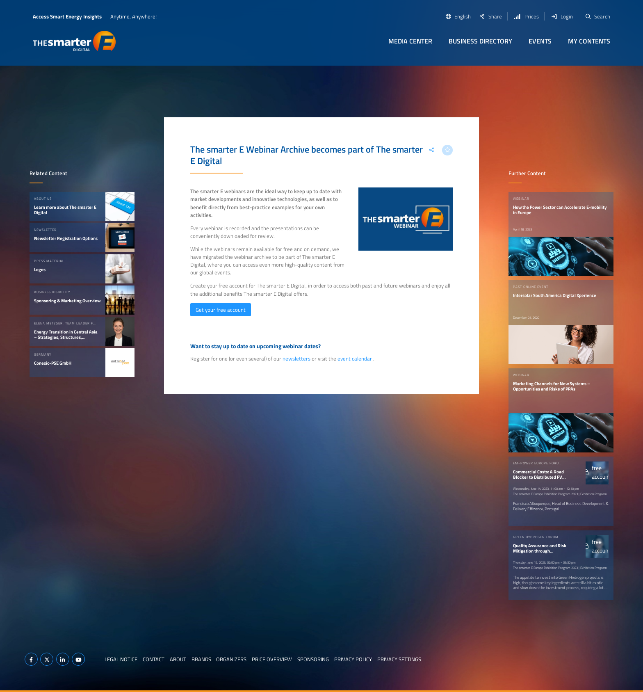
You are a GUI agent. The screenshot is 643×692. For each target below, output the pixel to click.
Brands (201, 659)
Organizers (231, 659)
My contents (589, 41)
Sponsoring (313, 659)
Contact (153, 659)
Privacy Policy (353, 659)
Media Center (410, 41)
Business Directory (480, 41)
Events (540, 41)
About (178, 659)
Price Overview (272, 659)
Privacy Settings (399, 659)
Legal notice (121, 659)
